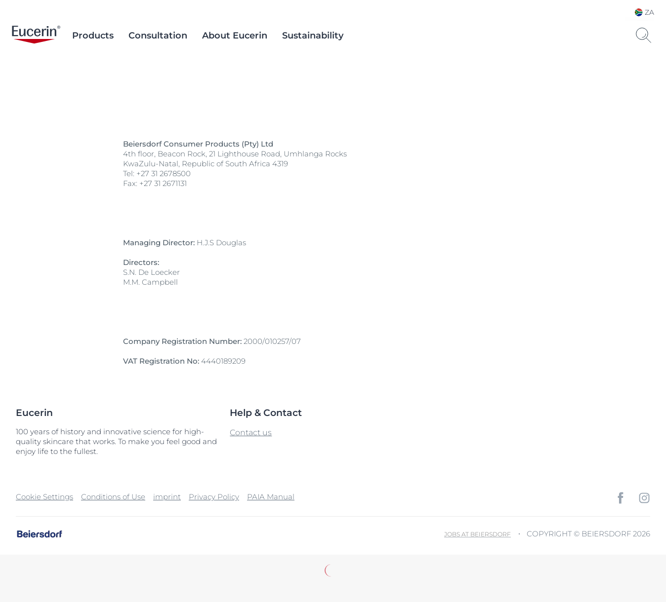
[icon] (620, 498)
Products (93, 35)
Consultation (157, 35)
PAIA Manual (270, 496)
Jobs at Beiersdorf (477, 534)
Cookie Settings (44, 496)
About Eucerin (234, 35)
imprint (167, 496)
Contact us (251, 432)
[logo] (36, 35)
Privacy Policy (214, 496)
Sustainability (312, 35)
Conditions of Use (113, 496)
